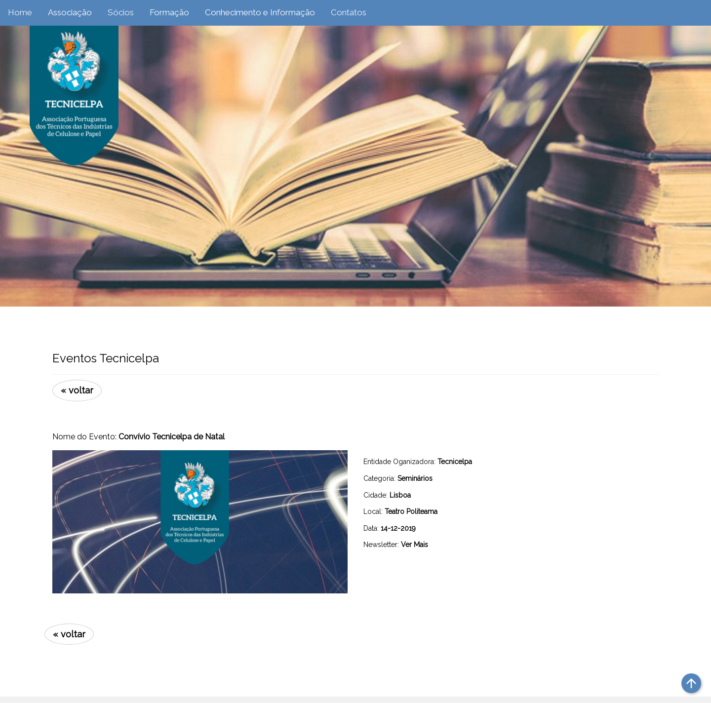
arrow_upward (691, 683)
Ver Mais (414, 544)
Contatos (348, 12)
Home (20, 12)
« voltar (77, 390)
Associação (70, 12)
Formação (169, 12)
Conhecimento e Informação (260, 12)
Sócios (121, 12)
